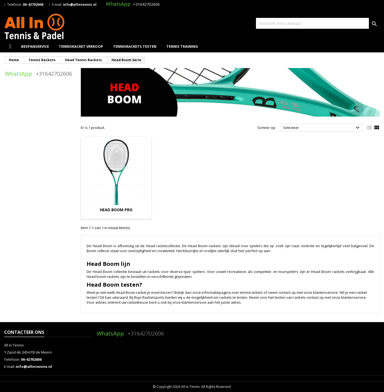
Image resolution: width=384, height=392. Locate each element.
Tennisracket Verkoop (81, 46)
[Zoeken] (318, 23)
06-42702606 (33, 4)
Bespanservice (35, 46)
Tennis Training (182, 46)
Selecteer (322, 128)
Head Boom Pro (116, 209)
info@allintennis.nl (79, 4)
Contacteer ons (24, 332)
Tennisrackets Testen (134, 46)
